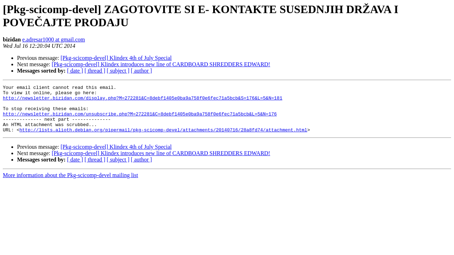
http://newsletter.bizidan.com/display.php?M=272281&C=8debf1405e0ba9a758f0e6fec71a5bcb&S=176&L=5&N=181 (142, 101)
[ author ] (141, 71)
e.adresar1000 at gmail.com (53, 39)
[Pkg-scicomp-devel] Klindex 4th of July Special (116, 58)
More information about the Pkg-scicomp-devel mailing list (70, 185)
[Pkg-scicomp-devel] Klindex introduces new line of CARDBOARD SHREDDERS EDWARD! (161, 64)
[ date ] (75, 71)
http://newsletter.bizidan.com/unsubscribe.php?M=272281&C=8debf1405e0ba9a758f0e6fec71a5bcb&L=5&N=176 (140, 120)
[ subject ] (118, 71)
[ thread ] (94, 71)
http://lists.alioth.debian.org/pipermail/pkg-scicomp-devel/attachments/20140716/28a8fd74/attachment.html (163, 139)
